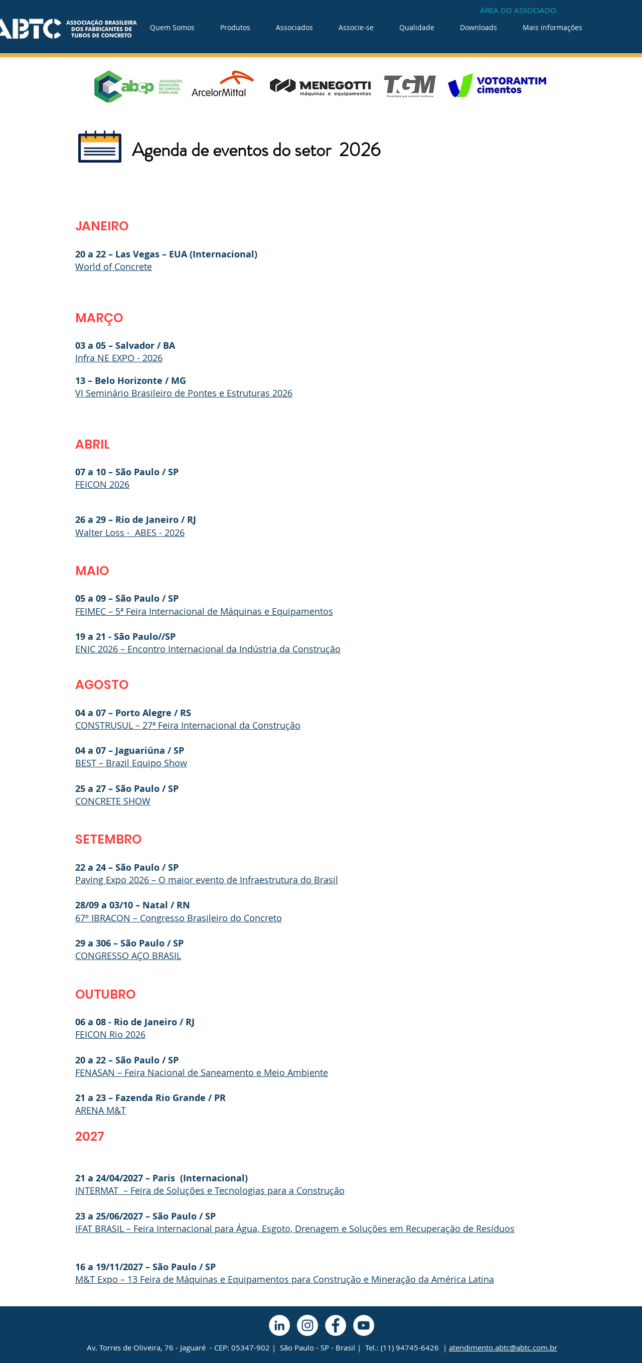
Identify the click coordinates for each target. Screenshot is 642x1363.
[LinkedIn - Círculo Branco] (279, 1325)
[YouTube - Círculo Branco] (363, 1325)
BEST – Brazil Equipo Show (131, 763)
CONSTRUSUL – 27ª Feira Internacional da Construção (187, 725)
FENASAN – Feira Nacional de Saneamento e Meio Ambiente (201, 1072)
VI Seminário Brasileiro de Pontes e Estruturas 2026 (183, 393)
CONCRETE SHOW (112, 801)
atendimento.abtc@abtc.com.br (503, 1347)
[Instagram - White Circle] (307, 1325)
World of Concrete (113, 266)
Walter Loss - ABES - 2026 (130, 532)
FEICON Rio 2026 (110, 1034)
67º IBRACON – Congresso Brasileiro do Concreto (178, 918)
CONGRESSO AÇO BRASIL (128, 955)
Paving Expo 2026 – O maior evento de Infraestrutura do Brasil (206, 880)
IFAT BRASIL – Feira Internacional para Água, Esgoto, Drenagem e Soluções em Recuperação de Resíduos (295, 1228)
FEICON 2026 (102, 484)
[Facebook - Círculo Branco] (335, 1325)
